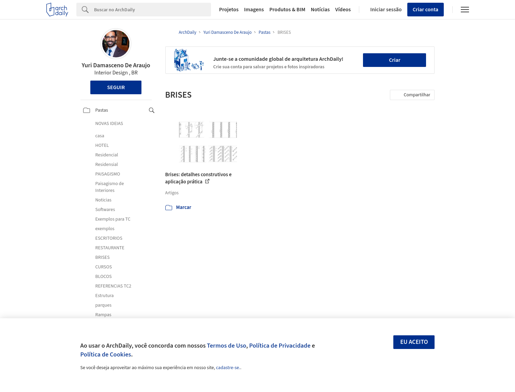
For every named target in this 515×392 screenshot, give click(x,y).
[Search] (152, 9)
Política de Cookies (105, 354)
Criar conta (425, 9)
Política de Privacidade (279, 345)
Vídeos (343, 9)
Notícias (320, 9)
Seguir (116, 87)
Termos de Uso (226, 345)
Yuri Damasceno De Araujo (116, 65)
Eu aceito (414, 342)
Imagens (254, 9)
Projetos (229, 9)
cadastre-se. (228, 367)
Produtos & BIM (287, 9)
